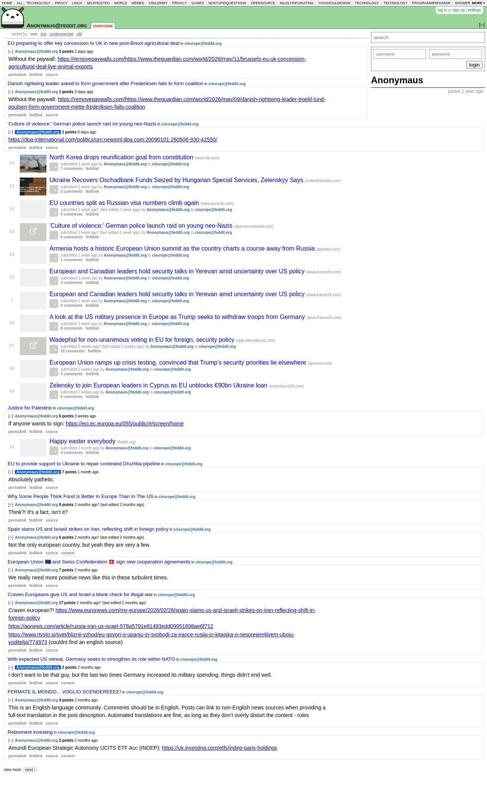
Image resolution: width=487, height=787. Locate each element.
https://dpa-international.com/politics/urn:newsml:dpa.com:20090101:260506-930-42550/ (112, 139)
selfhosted (98, 3)
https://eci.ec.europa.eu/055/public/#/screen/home (125, 423)
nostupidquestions (227, 3)
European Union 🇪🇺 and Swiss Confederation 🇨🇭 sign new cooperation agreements (99, 562)
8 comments (71, 328)
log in (442, 10)
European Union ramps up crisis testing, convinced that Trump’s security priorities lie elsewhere (178, 362)
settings (474, 10)
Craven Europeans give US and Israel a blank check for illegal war (80, 594)
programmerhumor (431, 3)
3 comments (71, 283)
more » (478, 3)
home (7, 3)
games (197, 3)
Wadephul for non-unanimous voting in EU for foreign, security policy (142, 339)
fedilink (36, 75)
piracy (61, 3)
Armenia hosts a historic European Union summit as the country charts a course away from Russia (183, 248)
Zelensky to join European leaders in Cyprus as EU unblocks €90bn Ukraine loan (159, 385)
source (52, 75)
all (20, 3)
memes (137, 3)
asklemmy (157, 3)
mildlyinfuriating (297, 3)
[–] (10, 51)
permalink (17, 75)
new (33, 34)
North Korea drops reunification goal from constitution (122, 157)
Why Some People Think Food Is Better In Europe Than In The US (80, 496)
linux (77, 3)
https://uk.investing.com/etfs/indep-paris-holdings (219, 748)
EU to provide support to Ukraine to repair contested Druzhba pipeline (84, 463)
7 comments (71, 169)
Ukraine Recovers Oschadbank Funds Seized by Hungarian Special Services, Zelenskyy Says (177, 180)
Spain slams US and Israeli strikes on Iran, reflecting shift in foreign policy (88, 529)
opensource (263, 3)
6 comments (71, 237)
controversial (61, 34)
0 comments (71, 191)
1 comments (71, 260)
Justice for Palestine (30, 408)
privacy (179, 3)
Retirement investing (30, 732)
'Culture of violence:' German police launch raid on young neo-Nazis (82, 124)
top (43, 34)
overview (103, 26)
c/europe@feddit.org (203, 43)
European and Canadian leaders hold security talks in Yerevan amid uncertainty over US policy (177, 271)
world (120, 3)
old (79, 34)
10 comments (72, 351)
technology (38, 3)
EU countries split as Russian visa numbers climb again (125, 203)
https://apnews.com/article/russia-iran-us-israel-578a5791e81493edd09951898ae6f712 (110, 626)
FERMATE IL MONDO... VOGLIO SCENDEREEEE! (64, 692)
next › (30, 770)
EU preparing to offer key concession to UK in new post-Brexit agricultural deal (93, 43)
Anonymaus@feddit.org (57, 25)
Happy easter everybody (83, 441)
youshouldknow (334, 3)
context (68, 553)
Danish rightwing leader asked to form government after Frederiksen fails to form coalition (105, 83)
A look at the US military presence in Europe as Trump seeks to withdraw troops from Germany (178, 317)
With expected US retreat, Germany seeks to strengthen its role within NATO (91, 659)
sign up (458, 10)
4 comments (71, 453)
